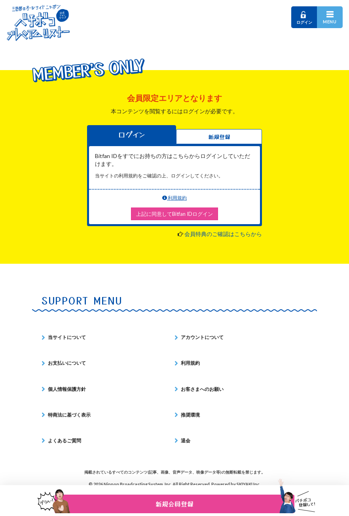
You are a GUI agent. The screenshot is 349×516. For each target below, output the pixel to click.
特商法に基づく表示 (69, 415)
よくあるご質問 (64, 441)
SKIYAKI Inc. (248, 484)
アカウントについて (202, 337)
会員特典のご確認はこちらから (223, 233)
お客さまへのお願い (202, 389)
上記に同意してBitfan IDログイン (174, 214)
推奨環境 (190, 415)
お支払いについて (67, 363)
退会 (185, 441)
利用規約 (174, 198)
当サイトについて (67, 337)
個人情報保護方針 (67, 389)
